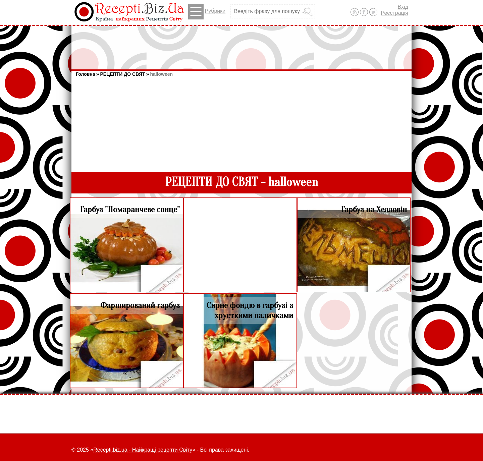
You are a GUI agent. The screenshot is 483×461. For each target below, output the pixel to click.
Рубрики (206, 11)
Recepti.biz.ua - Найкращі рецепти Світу (142, 450)
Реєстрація (394, 13)
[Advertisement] (241, 45)
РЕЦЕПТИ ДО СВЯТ (122, 74)
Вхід (403, 7)
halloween (161, 74)
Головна (85, 74)
